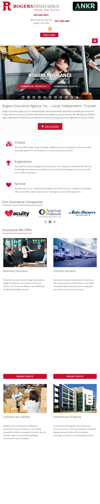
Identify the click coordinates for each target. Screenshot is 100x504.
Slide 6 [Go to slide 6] (50, 97)
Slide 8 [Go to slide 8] (61, 97)
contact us (19, 396)
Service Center (25, 447)
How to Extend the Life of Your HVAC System (75, 409)
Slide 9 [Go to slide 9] (66, 97)
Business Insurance (15, 271)
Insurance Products (25, 453)
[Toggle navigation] (95, 40)
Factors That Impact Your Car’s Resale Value (75, 391)
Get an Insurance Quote (25, 460)
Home (4, 405)
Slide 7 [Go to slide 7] (55, 97)
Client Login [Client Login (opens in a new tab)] (49, 34)
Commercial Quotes (67, 86)
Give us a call (8, 396)
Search (41, 494)
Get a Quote (50, 126)
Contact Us (25, 441)
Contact (21, 405)
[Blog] (50, 28)
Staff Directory (25, 472)
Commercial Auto (64, 271)
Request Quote (30, 294)
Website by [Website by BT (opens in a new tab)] (88, 494)
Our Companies (22, 202)
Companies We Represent (25, 466)
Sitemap (30, 405)
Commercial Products (34, 86)
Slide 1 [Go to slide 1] (23, 97)
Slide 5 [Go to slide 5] (44, 97)
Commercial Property (67, 334)
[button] (77, 97)
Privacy (50, 494)
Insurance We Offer (17, 230)
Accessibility (74, 494)
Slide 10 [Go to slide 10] (71, 97)
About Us (25, 434)
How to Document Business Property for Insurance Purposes (75, 400)
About (12, 405)
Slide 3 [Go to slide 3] (34, 97)
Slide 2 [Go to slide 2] (28, 97)
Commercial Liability (16, 334)
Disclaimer (61, 494)
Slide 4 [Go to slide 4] (39, 97)
